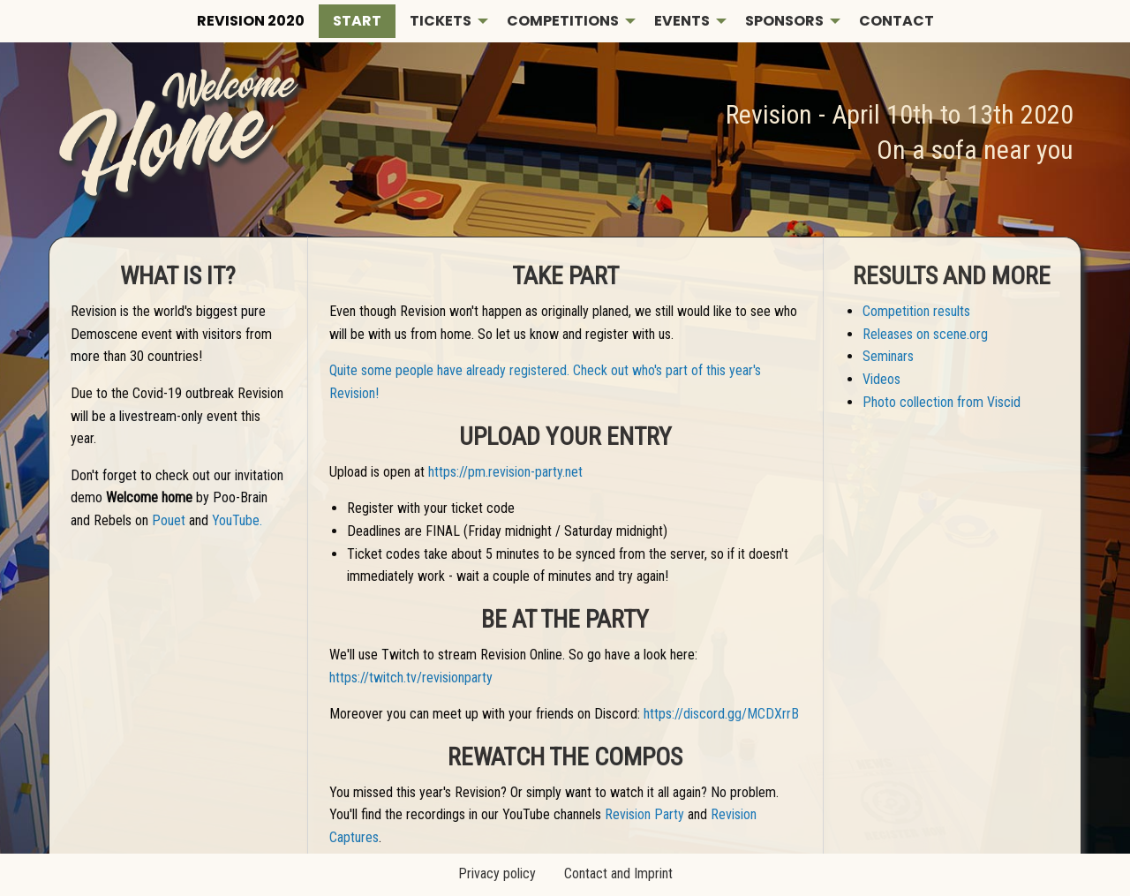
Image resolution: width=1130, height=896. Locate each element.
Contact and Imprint (618, 873)
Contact (896, 21)
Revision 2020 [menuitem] (251, 21)
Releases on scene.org (925, 334)
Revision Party (644, 814)
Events (682, 21)
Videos (881, 379)
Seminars (888, 356)
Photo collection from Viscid (942, 402)
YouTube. (237, 520)
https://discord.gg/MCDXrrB (721, 713)
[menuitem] (357, 21)
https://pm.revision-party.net (505, 471)
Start (357, 21)
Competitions (563, 21)
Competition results (916, 311)
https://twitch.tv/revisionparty (411, 677)
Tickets (440, 21)
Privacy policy (497, 873)
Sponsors (784, 21)
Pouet (168, 520)
